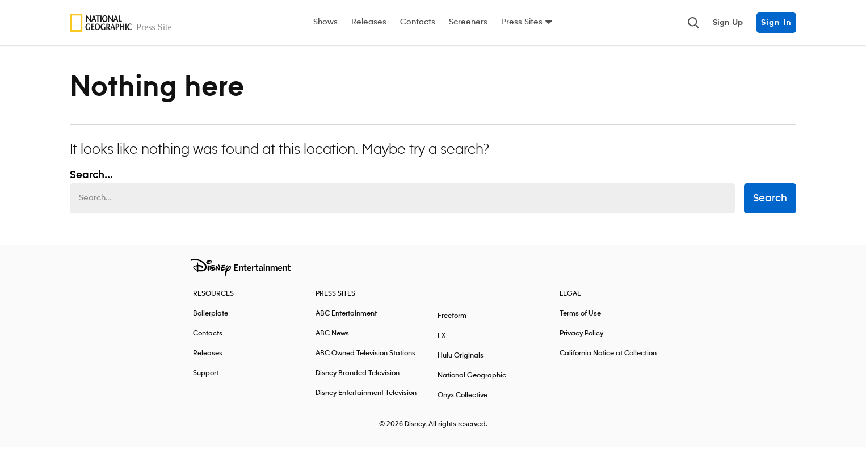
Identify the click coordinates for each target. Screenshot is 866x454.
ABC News (332, 340)
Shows (325, 22)
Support (205, 380)
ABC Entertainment (346, 321)
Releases (368, 22)
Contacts (417, 22)
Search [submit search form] (770, 206)
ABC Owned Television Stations (365, 360)
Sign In (776, 22)
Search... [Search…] (91, 182)
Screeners (468, 22)
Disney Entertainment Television (366, 400)
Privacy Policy (581, 340)
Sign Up (728, 22)
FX (441, 343)
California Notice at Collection (608, 360)
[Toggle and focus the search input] (693, 22)
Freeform (452, 323)
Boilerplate (210, 321)
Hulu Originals (461, 363)
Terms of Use (580, 321)
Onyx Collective (462, 402)
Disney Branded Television (358, 380)
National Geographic (472, 382)
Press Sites (522, 22)
